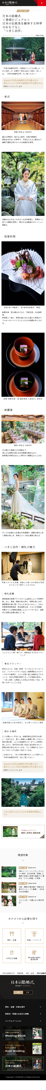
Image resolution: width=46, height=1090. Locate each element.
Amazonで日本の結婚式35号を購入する (21, 80)
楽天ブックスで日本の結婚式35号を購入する (23, 83)
